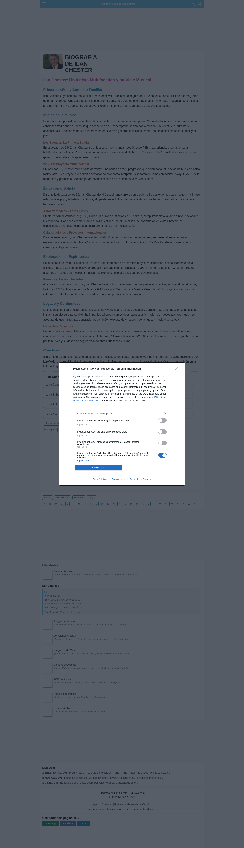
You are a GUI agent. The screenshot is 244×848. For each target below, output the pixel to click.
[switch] (162, 420)
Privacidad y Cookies (140, 479)
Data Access (118, 479)
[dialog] (122, 424)
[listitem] (122, 413)
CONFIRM (98, 467)
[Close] (178, 369)
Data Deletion (100, 479)
